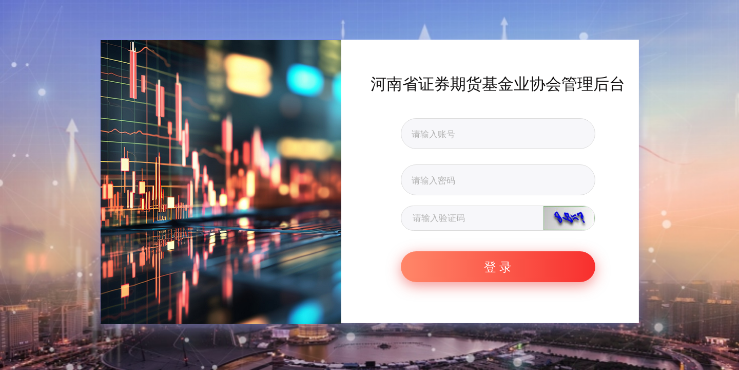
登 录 (498, 266)
